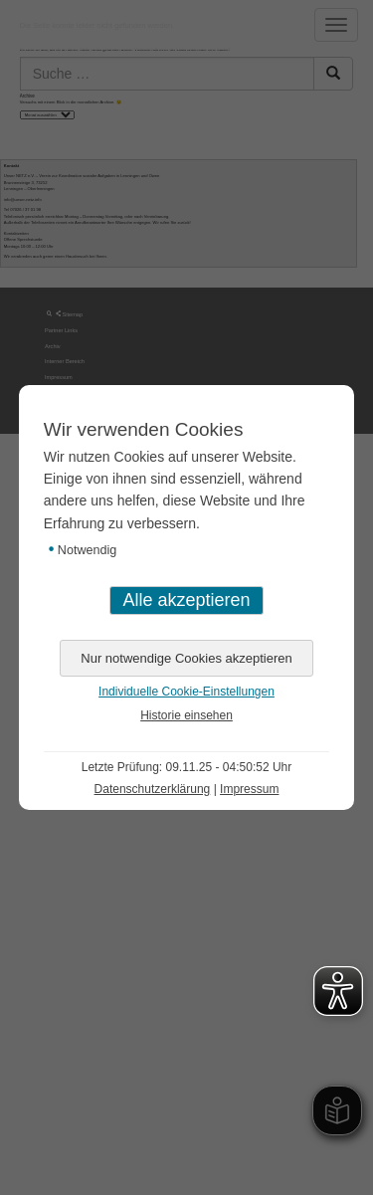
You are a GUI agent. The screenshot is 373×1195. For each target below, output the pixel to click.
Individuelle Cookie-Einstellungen (186, 691)
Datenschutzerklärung (152, 789)
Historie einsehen (186, 715)
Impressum (249, 789)
